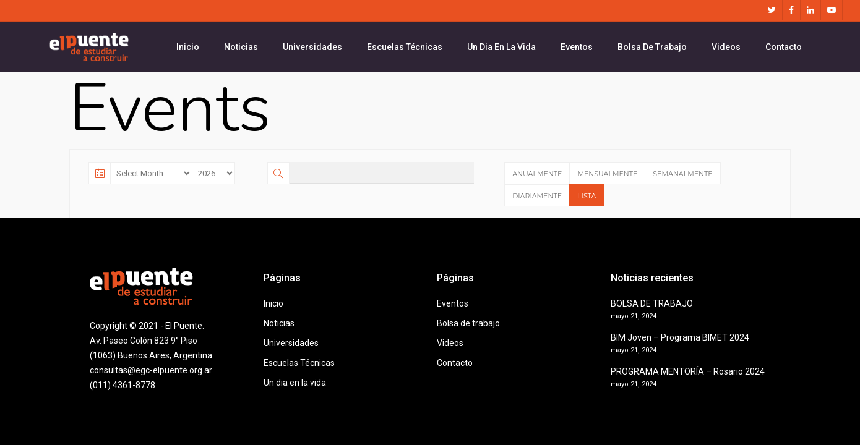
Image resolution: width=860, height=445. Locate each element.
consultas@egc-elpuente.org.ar (151, 370)
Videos (450, 343)
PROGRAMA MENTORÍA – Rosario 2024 (688, 371)
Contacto (455, 363)
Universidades (291, 343)
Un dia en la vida (295, 383)
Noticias (279, 323)
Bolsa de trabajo (468, 323)
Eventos (452, 303)
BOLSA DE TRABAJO (652, 303)
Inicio (273, 303)
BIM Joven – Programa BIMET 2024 (680, 337)
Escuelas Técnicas (299, 363)
